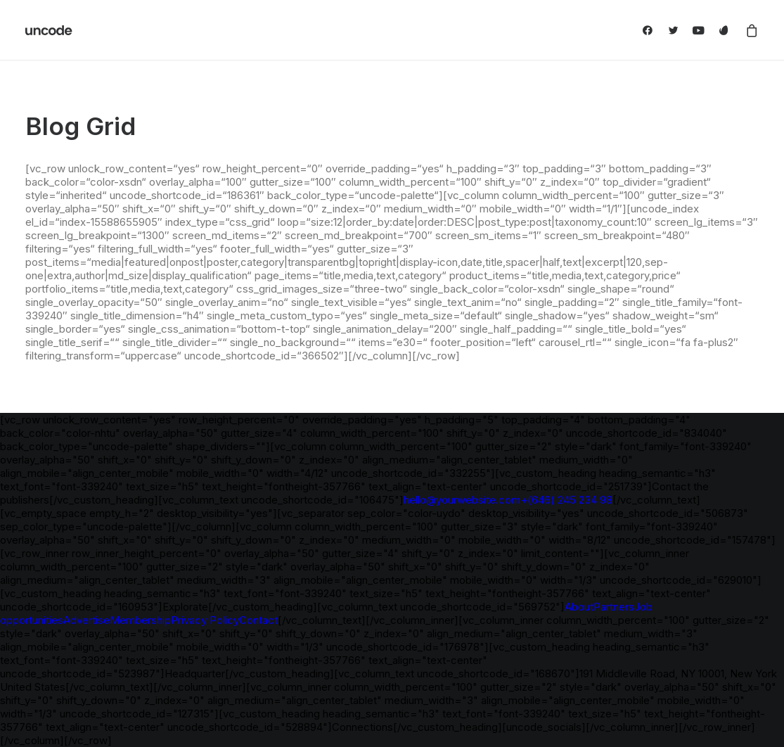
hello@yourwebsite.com (462, 499)
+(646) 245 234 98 (566, 499)
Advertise (86, 620)
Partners (613, 606)
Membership (140, 620)
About (579, 606)
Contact (258, 620)
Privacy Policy (205, 620)
